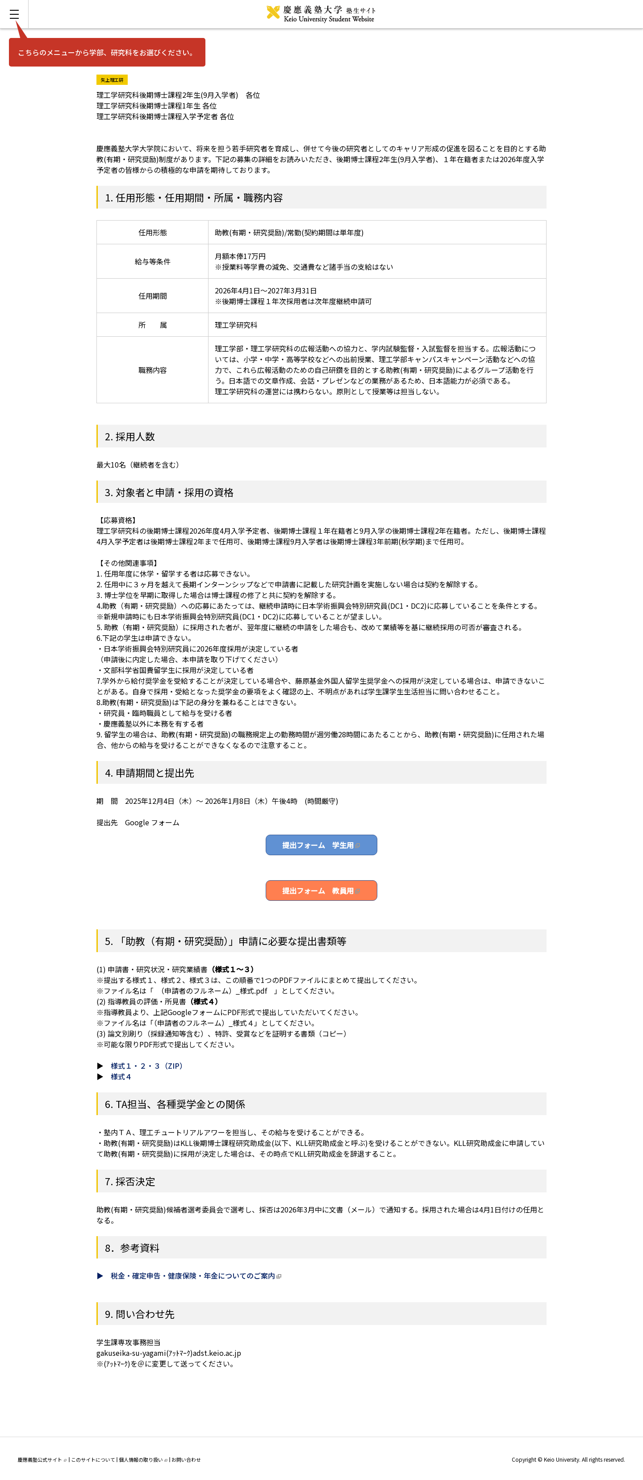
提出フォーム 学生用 (318, 845)
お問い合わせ (186, 1459)
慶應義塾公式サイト (42, 1459)
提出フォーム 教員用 (318, 890)
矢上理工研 (114, 79)
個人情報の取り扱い (143, 1459)
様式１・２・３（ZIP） (149, 1065)
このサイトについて (93, 1459)
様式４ (121, 1076)
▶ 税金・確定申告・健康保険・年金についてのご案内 (185, 1275)
